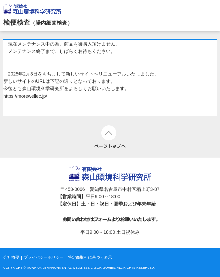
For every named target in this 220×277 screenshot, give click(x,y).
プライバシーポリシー (44, 257)
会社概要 (11, 257)
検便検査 (38, 22)
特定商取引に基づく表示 (90, 257)
